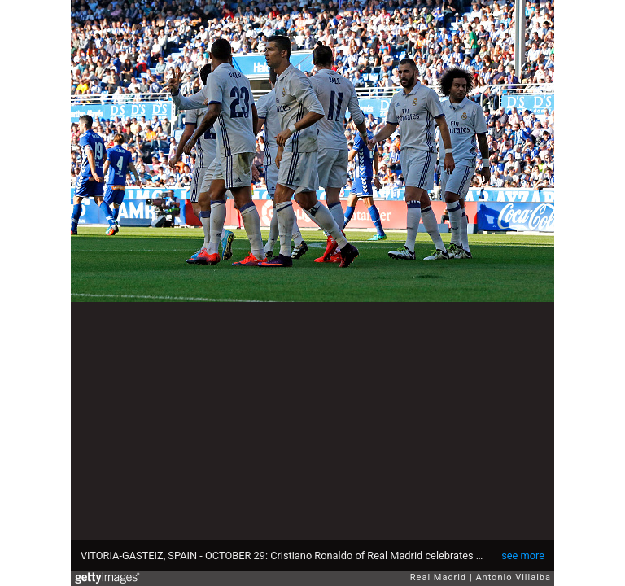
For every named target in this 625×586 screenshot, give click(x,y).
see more (522, 555)
